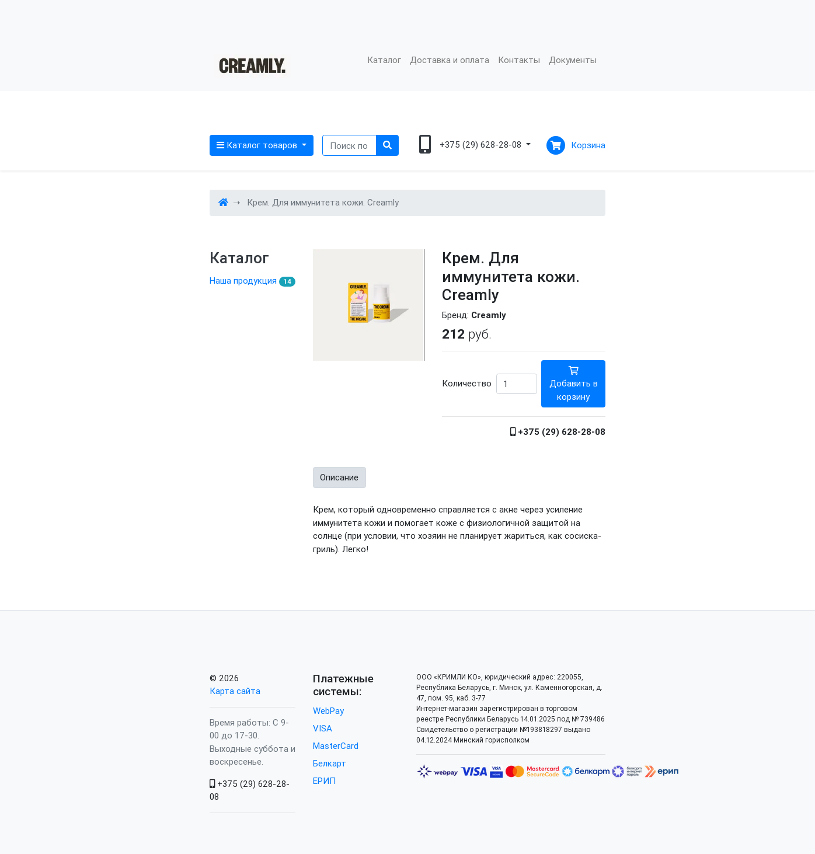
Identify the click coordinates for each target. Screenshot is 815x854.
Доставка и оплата (449, 59)
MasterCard (335, 745)
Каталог (384, 59)
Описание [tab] (339, 477)
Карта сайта (235, 690)
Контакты (519, 59)
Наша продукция (252, 281)
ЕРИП (324, 780)
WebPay (328, 710)
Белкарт (329, 763)
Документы (573, 59)
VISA (322, 728)
